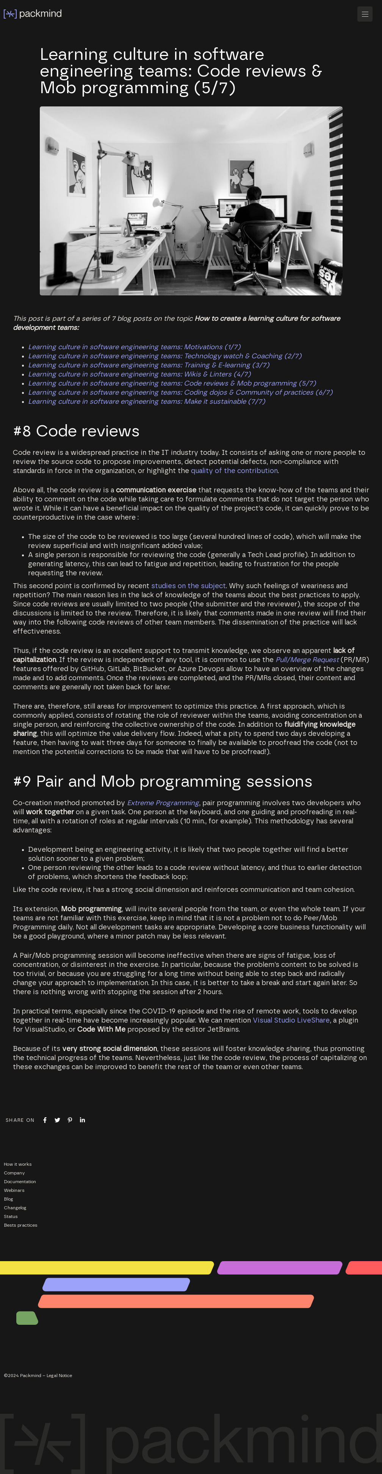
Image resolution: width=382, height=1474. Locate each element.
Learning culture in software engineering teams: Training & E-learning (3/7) (148, 365)
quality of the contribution (234, 471)
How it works (18, 1164)
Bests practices (21, 1225)
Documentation (20, 1181)
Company (14, 1173)
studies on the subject (188, 586)
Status (11, 1216)
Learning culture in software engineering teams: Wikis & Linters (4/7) (139, 374)
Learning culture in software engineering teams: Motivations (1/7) (134, 347)
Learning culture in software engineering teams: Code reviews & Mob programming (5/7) (172, 383)
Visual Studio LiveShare (291, 1020)
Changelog (15, 1207)
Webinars (14, 1190)
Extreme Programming (163, 803)
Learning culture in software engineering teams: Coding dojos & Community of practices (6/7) (180, 392)
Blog (8, 1199)
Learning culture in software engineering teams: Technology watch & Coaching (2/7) (164, 356)
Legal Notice (59, 1375)
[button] (367, 14)
